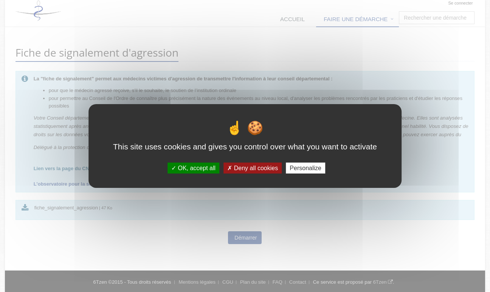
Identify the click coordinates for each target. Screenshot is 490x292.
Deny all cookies (252, 168)
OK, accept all (193, 168)
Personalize (305, 168)
